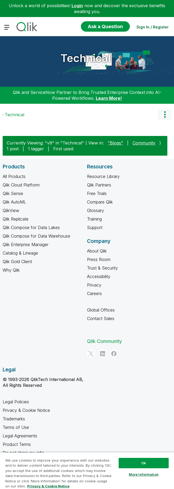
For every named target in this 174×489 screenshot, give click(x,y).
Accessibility (98, 276)
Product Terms (17, 444)
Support (94, 227)
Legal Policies (16, 401)
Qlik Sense (13, 193)
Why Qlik (11, 270)
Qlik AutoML (14, 202)
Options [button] (164, 114)
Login (77, 5)
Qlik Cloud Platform (21, 185)
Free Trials (97, 193)
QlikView (11, 210)
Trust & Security (102, 268)
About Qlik (97, 251)
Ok (143, 463)
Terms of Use (16, 427)
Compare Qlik (100, 202)
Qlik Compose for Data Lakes (31, 227)
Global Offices (101, 310)
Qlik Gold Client (17, 261)
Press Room (98, 259)
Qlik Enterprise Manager (25, 244)
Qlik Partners (99, 185)
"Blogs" (115, 143)
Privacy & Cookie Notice (26, 410)
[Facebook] (114, 354)
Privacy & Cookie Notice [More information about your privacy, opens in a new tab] (48, 486)
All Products (14, 176)
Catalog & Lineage (20, 253)
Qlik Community (104, 341)
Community (143, 143)
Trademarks (14, 418)
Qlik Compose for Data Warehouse (36, 236)
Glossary (95, 210)
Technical (85, 58)
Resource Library (103, 176)
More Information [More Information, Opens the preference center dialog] (144, 474)
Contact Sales (100, 318)
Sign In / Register (152, 27)
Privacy (94, 285)
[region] (87, 470)
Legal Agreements (20, 435)
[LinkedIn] (102, 354)
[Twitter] (91, 354)
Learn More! (109, 98)
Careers (94, 293)
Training (94, 219)
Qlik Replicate (15, 219)
